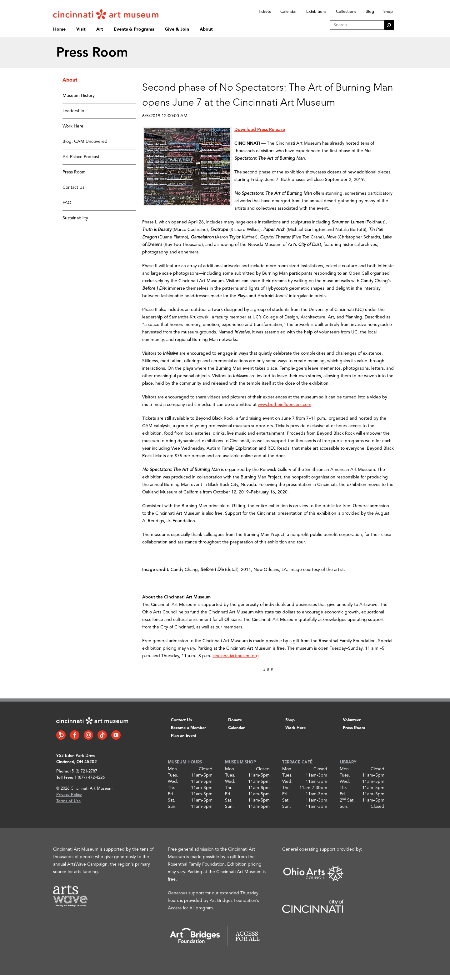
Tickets (264, 12)
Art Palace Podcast (80, 157)
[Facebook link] (74, 735)
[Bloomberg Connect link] (61, 735)
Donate (235, 720)
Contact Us (73, 187)
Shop (388, 12)
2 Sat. (347, 800)
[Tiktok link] (102, 735)
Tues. (173, 775)
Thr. (171, 788)
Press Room (74, 172)
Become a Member (188, 728)
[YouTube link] (116, 735)
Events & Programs (134, 29)
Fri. (171, 794)
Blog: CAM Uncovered (85, 141)
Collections (346, 12)
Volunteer (352, 720)
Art (99, 29)
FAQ (67, 203)
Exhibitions (316, 12)
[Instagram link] (88, 735)
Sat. (171, 800)
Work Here (72, 126)
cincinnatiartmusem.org (235, 656)
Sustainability (75, 218)
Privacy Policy (69, 795)
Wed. (173, 781)
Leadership (73, 111)
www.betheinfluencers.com (284, 404)
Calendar (288, 12)
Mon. (173, 769)
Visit (81, 29)
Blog (370, 12)
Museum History (78, 95)
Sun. (172, 806)
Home (59, 29)
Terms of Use (68, 801)
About (206, 29)
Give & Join (177, 29)
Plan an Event (183, 736)
